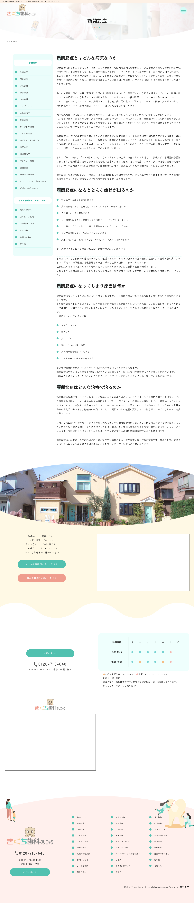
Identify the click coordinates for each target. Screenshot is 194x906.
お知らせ (160, 868)
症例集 (159, 861)
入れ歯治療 (25, 112)
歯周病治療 (25, 154)
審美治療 (24, 119)
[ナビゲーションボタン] (183, 10)
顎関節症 (24, 167)
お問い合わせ (26, 237)
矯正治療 (24, 147)
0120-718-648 (52, 664)
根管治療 (24, 78)
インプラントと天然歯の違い (33, 181)
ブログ (122, 874)
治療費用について (28, 223)
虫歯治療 (24, 72)
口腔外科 (24, 99)
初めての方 (87, 817)
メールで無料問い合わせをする (42, 565)
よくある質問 (88, 868)
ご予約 (23, 244)
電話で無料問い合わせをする (42, 580)
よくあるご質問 (27, 216)
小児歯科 (24, 85)
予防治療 (24, 92)
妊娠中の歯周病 (27, 174)
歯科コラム (87, 874)
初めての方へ (26, 209)
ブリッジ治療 (26, 133)
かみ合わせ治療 (27, 126)
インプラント (26, 106)
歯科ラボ (184, 889)
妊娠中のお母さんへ (29, 188)
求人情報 (24, 230)
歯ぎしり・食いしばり (30, 140)
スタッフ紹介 (125, 817)
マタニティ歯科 (27, 160)
